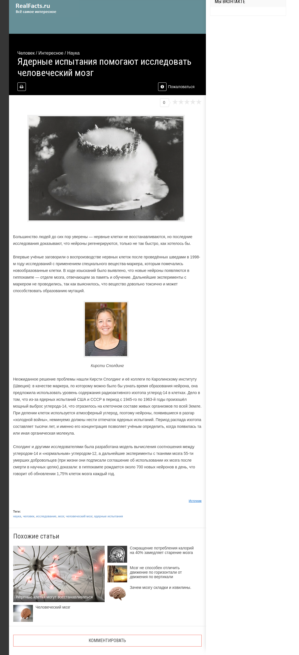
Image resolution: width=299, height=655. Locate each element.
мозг (61, 516)
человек (28, 516)
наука (17, 516)
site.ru (44, 8)
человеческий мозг (79, 516)
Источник (195, 500)
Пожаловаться (176, 86)
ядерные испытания (108, 516)
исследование (46, 516)
